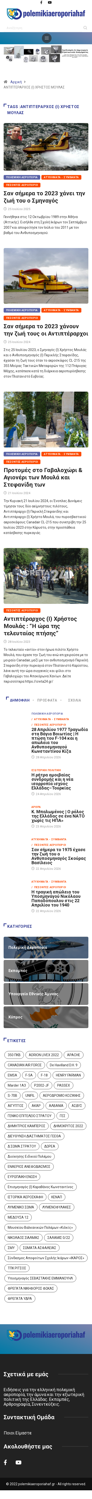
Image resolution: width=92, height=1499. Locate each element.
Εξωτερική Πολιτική (46, 770)
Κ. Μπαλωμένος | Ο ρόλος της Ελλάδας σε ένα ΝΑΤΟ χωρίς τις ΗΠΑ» (58, 816)
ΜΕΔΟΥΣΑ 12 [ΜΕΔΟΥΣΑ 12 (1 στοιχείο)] (18, 1217)
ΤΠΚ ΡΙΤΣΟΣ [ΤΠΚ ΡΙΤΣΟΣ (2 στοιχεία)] (17, 1268)
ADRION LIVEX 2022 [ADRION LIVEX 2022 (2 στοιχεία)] (44, 1055)
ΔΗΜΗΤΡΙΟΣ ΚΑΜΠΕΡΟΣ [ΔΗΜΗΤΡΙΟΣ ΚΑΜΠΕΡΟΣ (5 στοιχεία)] (26, 1126)
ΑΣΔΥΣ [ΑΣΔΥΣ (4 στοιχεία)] (77, 1106)
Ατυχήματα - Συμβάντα (61, 177)
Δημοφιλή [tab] (18, 700)
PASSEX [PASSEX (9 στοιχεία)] (63, 1085)
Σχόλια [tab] (71, 700)
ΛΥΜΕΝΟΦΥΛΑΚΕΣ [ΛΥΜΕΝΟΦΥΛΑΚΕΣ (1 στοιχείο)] (56, 1207)
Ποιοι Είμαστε (18, 1432)
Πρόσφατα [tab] (45, 700)
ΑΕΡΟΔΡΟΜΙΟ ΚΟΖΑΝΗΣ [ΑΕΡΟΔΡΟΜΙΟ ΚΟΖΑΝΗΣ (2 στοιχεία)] (62, 1095)
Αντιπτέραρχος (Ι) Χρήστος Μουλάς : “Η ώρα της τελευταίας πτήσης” (40, 626)
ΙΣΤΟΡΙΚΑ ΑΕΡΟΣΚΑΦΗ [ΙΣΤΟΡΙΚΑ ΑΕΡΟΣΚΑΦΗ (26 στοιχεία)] (25, 1197)
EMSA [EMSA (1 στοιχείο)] (12, 1075)
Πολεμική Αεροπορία (22, 177)
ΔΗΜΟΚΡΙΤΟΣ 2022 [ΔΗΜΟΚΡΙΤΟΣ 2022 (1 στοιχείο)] (68, 1126)
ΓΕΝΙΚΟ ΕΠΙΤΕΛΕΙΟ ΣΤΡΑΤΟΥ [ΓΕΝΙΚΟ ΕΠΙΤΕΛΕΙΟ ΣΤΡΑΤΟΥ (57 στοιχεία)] (30, 1116)
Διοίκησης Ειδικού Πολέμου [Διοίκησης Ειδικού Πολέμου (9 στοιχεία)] (29, 1156)
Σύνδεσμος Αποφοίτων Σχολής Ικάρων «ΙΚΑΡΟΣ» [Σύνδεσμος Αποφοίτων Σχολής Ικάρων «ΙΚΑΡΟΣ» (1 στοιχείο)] (46, 1258)
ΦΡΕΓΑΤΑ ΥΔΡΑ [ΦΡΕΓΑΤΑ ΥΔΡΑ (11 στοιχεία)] (20, 1299)
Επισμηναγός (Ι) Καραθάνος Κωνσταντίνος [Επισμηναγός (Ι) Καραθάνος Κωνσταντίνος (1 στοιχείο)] (40, 1187)
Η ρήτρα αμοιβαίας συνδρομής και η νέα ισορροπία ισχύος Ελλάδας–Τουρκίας (52, 781)
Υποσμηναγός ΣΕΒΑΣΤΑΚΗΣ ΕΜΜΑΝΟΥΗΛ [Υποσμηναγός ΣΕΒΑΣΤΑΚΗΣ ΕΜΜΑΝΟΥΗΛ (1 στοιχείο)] (40, 1278)
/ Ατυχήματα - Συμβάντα (50, 719)
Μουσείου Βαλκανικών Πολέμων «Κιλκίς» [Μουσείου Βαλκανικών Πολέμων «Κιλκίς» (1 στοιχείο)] (40, 1227)
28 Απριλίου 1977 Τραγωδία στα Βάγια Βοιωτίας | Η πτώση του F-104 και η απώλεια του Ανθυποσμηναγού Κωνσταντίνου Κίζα (59, 740)
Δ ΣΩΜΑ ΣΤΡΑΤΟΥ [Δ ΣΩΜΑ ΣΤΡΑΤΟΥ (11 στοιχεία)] (22, 1146)
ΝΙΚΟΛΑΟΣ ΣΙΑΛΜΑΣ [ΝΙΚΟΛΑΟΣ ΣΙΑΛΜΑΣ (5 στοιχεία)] (23, 1238)
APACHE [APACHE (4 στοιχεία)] (73, 1055)
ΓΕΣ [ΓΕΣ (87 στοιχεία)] (62, 1116)
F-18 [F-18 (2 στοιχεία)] (44, 1075)
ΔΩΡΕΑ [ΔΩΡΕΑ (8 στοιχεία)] (49, 1146)
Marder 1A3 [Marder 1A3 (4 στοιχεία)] (17, 1085)
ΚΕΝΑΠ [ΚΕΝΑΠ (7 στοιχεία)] (56, 1197)
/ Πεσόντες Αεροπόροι (48, 724)
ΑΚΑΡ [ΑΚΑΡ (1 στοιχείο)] (36, 1106)
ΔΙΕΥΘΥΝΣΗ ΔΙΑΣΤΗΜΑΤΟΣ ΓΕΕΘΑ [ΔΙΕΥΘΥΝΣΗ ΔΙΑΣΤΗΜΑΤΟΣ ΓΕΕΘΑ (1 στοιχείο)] (34, 1136)
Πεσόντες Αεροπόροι (22, 185)
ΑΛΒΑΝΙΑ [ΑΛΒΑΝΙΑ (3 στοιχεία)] (56, 1106)
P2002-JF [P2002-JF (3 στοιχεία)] (41, 1085)
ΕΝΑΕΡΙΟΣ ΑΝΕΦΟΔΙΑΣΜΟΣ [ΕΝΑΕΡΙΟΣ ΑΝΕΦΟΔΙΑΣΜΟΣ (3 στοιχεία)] (29, 1167)
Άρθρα (36, 807)
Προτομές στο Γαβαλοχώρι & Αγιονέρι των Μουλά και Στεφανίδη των (43, 477)
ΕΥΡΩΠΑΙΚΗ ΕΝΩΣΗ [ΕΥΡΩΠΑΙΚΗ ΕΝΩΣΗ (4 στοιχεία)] (22, 1177)
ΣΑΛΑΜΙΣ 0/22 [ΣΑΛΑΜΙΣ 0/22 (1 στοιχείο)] (58, 1238)
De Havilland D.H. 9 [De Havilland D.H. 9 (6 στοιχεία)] (63, 1065)
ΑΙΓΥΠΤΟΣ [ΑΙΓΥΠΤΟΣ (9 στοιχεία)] (15, 1106)
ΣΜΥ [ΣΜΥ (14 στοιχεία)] (11, 1248)
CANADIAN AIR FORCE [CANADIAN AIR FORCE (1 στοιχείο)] (25, 1065)
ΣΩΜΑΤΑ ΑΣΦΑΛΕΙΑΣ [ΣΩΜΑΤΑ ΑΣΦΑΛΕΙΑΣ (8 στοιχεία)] (39, 1248)
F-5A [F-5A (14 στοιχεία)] (29, 1075)
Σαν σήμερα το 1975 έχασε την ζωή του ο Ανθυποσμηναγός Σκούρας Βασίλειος (58, 856)
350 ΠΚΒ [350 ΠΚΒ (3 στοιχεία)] (14, 1055)
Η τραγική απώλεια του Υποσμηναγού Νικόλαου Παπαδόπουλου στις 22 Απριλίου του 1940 (56, 898)
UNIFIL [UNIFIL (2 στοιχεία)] (30, 1095)
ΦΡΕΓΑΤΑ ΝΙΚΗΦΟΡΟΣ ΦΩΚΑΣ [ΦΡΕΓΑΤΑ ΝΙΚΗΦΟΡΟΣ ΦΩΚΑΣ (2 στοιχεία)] (31, 1288)
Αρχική (16, 82)
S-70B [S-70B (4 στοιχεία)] (12, 1095)
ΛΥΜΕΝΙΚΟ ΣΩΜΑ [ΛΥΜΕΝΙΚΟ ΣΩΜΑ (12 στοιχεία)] (21, 1207)
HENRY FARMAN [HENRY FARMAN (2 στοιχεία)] (68, 1075)
